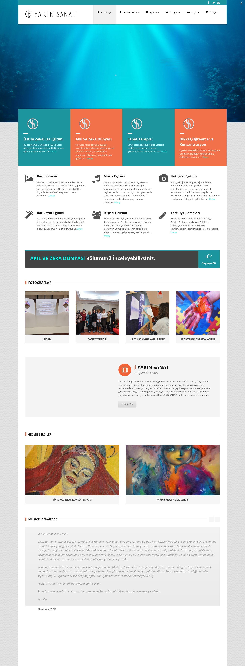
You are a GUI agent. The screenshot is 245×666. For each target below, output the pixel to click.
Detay (54, 151)
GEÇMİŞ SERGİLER (39, 434)
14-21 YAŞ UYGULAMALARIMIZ (147, 339)
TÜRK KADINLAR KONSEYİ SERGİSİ (72, 499)
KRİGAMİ (47, 339)
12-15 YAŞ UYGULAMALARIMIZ (198, 339)
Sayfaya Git (209, 259)
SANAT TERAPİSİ (97, 339)
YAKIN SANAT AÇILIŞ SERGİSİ (172, 499)
